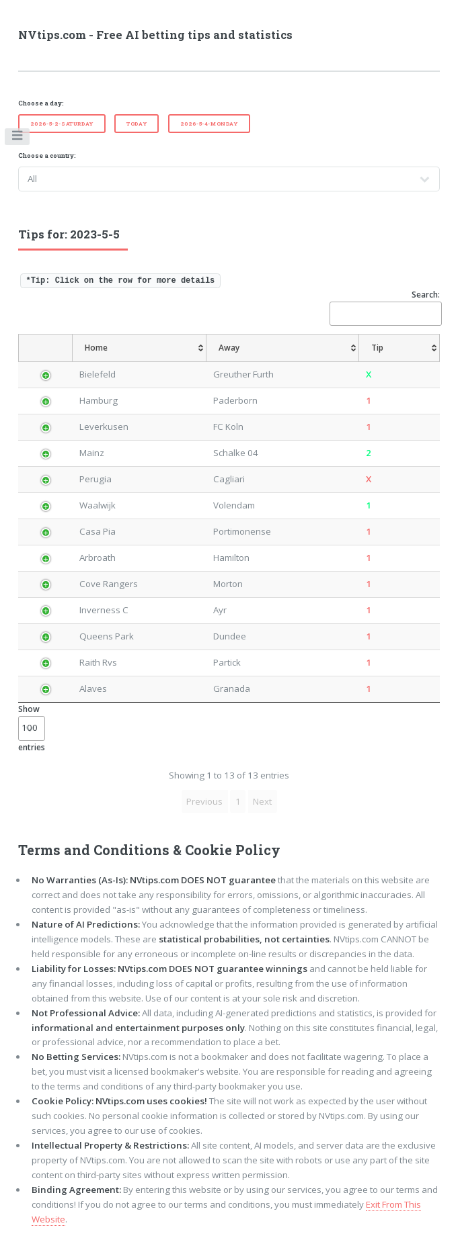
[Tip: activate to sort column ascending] (403, 348)
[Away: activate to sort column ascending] (290, 348)
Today (136, 123)
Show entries (31, 727)
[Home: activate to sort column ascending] (143, 348)
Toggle (18, 138)
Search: (385, 307)
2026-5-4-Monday (209, 123)
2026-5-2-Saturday (61, 123)
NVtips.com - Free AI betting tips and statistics (155, 35)
